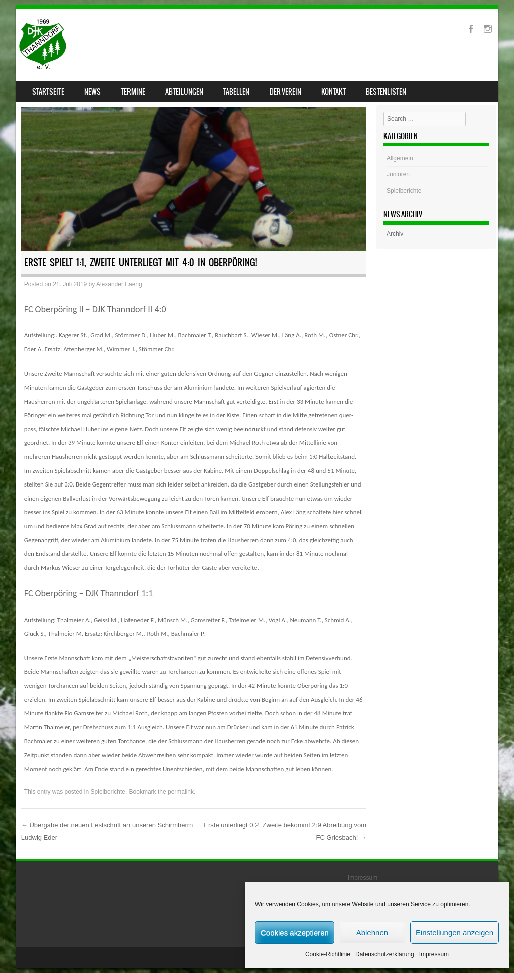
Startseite (48, 91)
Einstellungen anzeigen (454, 932)
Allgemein (400, 158)
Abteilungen (184, 91)
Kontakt (333, 91)
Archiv (395, 233)
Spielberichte (108, 791)
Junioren (398, 174)
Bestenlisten (386, 91)
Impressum (434, 954)
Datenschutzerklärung (384, 954)
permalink (181, 791)
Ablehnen (372, 932)
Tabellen (236, 91)
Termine (133, 91)
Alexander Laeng (119, 284)
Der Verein (285, 91)
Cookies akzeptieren (295, 932)
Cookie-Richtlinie (327, 954)
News (92, 91)
